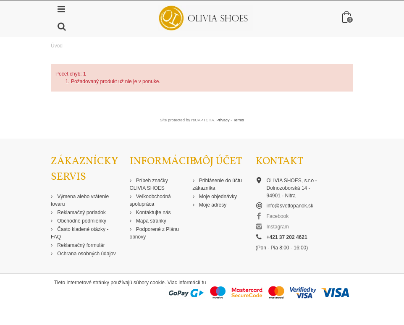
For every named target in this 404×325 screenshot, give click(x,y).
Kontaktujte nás (153, 212)
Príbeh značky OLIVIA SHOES (149, 184)
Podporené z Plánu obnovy (154, 233)
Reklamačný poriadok (81, 212)
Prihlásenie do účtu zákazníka (217, 184)
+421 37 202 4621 (287, 237)
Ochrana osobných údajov (86, 254)
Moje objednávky (217, 196)
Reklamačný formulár (80, 245)
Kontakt (279, 161)
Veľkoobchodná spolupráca (150, 200)
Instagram (278, 227)
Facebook (278, 216)
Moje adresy (212, 205)
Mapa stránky (150, 221)
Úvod (57, 46)
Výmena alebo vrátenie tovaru (80, 200)
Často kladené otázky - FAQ (79, 233)
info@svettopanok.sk (290, 206)
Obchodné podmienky (81, 221)
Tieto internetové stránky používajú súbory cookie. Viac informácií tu (130, 283)
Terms (238, 120)
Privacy (222, 120)
